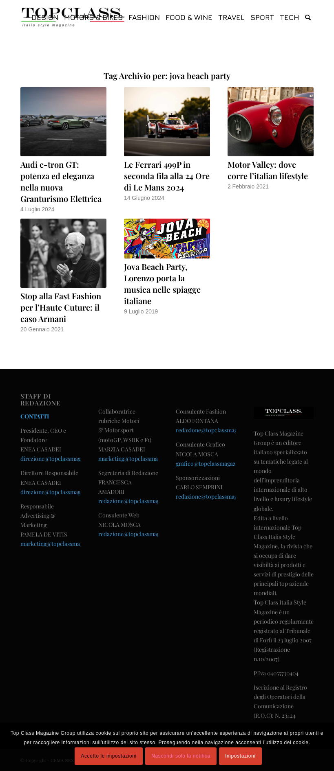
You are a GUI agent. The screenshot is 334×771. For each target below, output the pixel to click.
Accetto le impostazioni (109, 756)
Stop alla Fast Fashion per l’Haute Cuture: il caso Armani (60, 307)
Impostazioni (240, 756)
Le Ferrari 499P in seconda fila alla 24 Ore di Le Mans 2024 (167, 176)
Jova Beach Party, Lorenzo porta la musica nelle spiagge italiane (162, 283)
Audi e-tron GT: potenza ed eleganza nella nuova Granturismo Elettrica (61, 181)
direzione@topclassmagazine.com (63, 458)
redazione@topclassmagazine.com (142, 501)
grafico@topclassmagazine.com (216, 463)
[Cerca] (308, 17)
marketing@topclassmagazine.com (64, 544)
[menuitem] (45, 17)
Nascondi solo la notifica (180, 756)
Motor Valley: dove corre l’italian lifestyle (268, 170)
